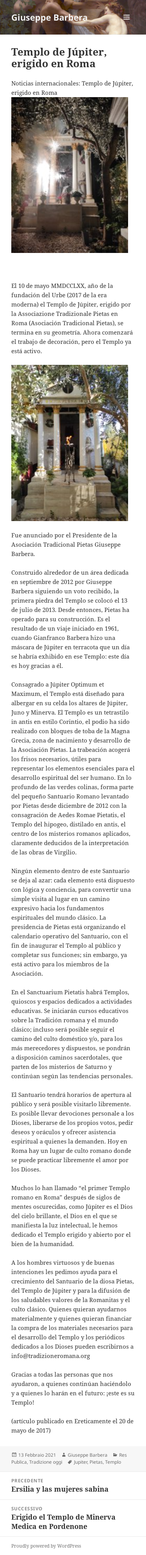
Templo (113, 1462)
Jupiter (80, 1462)
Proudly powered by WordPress (46, 1546)
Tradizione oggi (45, 1462)
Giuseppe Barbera (49, 17)
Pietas (96, 1462)
